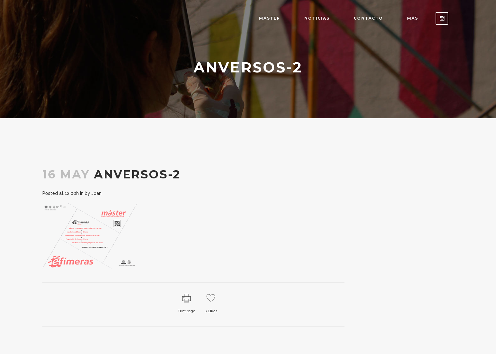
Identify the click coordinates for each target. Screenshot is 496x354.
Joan (96, 193)
